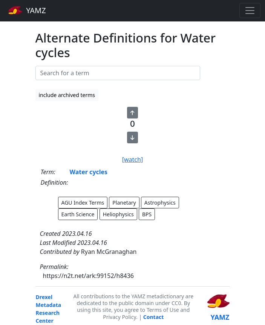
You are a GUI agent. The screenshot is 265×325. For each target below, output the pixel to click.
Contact (153, 316)
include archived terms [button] (67, 95)
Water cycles (89, 172)
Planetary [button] (124, 202)
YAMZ (27, 10)
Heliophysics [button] (118, 214)
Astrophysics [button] (160, 202)
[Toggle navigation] (249, 10)
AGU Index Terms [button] (82, 202)
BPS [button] (147, 214)
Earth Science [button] (78, 214)
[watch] (132, 159)
